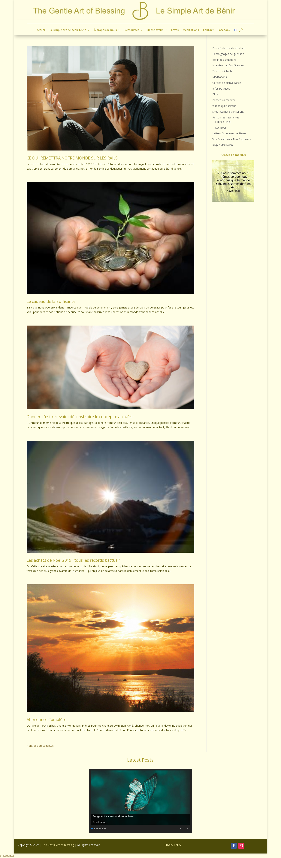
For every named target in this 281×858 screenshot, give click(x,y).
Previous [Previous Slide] (181, 828)
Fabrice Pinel (223, 122)
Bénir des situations (224, 59)
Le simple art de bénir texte (68, 30)
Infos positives (221, 88)
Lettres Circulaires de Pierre (229, 133)
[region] (233, 181)
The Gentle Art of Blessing (58, 845)
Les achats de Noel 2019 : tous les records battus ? (73, 560)
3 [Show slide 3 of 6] (97, 828)
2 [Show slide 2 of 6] (95, 828)
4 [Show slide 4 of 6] (100, 828)
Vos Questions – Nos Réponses (231, 139)
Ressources (131, 30)
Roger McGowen (222, 145)
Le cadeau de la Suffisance (51, 301)
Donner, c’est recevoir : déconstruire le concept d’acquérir (80, 416)
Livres (175, 30)
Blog (215, 94)
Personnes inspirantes (225, 117)
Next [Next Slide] (187, 828)
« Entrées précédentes (40, 745)
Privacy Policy (173, 845)
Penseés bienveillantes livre (228, 48)
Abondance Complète (46, 719)
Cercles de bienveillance (226, 83)
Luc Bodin (221, 127)
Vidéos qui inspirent (224, 106)
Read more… (100, 822)
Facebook (224, 30)
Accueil (41, 30)
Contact (208, 30)
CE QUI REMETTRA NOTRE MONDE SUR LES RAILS (72, 158)
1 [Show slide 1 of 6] (92, 828)
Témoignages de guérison (228, 54)
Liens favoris (155, 30)
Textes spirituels (222, 71)
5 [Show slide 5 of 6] (103, 828)
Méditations (191, 30)
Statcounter (7, 855)
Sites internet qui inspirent (228, 111)
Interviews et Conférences (228, 65)
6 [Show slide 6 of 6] (105, 828)
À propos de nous (105, 30)
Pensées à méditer (223, 100)
